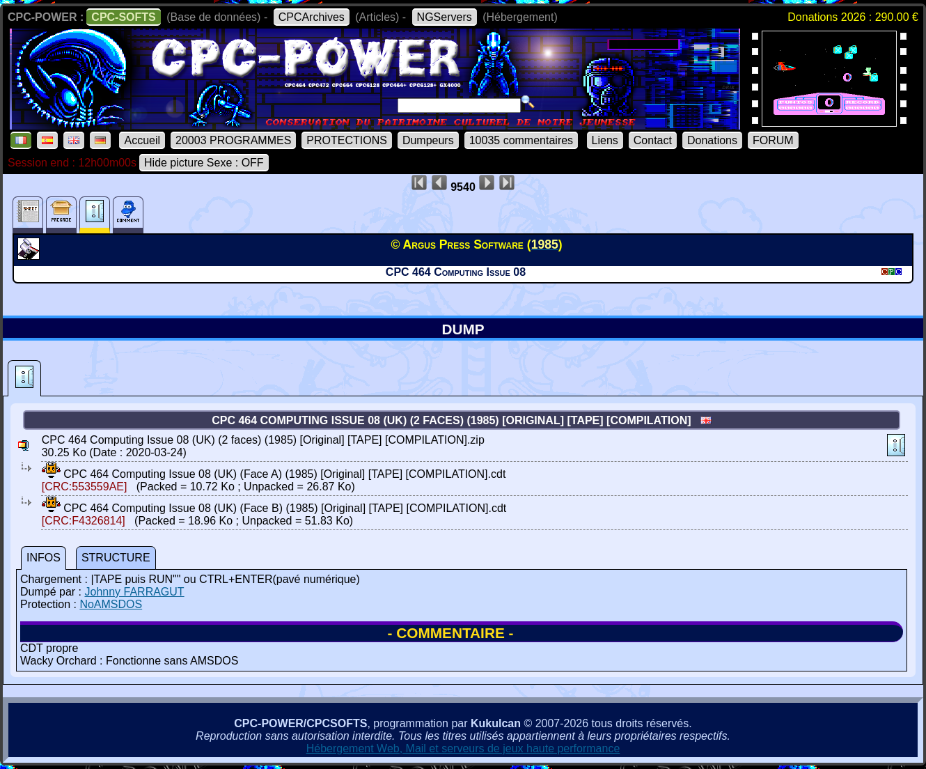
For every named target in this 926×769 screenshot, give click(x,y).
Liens (605, 140)
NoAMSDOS (110, 604)
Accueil (142, 140)
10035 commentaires (521, 140)
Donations (712, 140)
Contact (653, 140)
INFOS (43, 558)
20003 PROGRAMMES (233, 140)
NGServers (444, 17)
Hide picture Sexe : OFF (204, 163)
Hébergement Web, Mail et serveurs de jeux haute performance (463, 748)
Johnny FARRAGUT (134, 592)
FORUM (773, 140)
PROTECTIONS (346, 140)
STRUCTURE (115, 558)
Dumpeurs (428, 140)
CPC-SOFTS (123, 17)
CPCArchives (311, 17)
